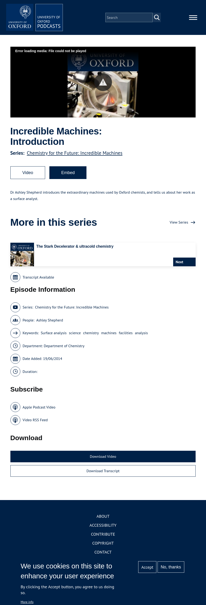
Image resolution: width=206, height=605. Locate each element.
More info (27, 602)
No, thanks (171, 567)
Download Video (103, 456)
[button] (103, 82)
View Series (179, 222)
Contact (103, 552)
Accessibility (103, 525)
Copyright (103, 543)
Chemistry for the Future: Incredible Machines (74, 153)
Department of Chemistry (64, 345)
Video (27, 172)
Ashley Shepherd (49, 320)
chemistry (91, 332)
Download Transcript (103, 470)
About (102, 516)
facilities (126, 332)
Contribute (103, 534)
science (75, 332)
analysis (141, 332)
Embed (68, 172)
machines (108, 332)
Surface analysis (53, 332)
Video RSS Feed (35, 419)
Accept (147, 567)
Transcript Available (38, 277)
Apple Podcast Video (39, 407)
